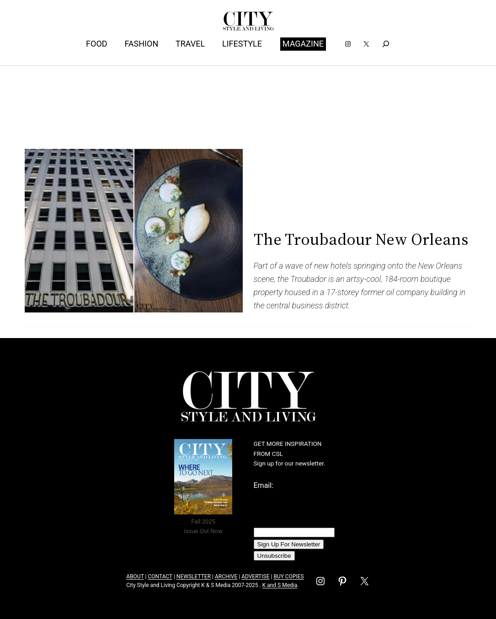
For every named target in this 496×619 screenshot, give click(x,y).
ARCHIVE (226, 576)
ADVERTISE (255, 576)
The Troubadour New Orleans (361, 239)
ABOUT (135, 576)
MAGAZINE (303, 43)
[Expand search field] (386, 44)
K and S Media (280, 585)
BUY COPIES (288, 576)
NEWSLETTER (193, 576)
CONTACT (160, 576)
